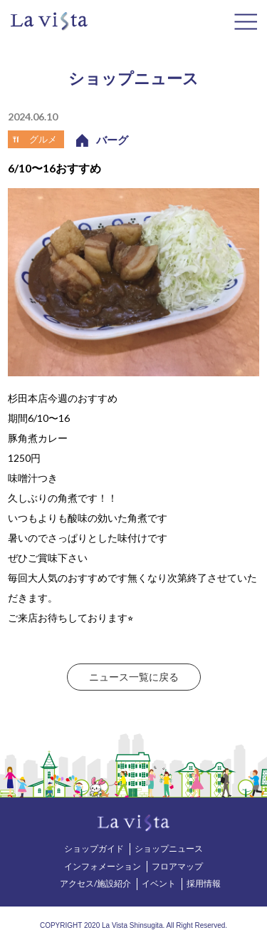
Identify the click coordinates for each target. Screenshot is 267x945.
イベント (159, 883)
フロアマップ (177, 866)
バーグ (112, 139)
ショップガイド (94, 848)
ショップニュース (169, 848)
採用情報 (204, 883)
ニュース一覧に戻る (134, 677)
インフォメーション (102, 866)
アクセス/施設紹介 (95, 883)
